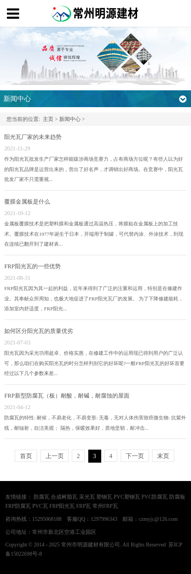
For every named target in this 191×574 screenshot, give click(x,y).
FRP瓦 (83, 506)
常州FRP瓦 (105, 506)
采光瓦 (87, 497)
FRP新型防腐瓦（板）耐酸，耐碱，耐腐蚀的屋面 (66, 395)
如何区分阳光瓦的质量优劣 (38, 331)
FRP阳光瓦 (62, 506)
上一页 (54, 456)
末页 (163, 456)
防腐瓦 (42, 497)
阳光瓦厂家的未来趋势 (33, 137)
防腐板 (177, 497)
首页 (26, 456)
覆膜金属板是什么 (27, 201)
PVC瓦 (40, 506)
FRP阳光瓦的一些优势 (32, 266)
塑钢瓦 (104, 497)
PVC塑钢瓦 (127, 497)
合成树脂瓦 (64, 497)
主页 (48, 119)
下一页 (135, 456)
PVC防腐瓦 (154, 497)
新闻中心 (70, 119)
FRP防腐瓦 (18, 506)
